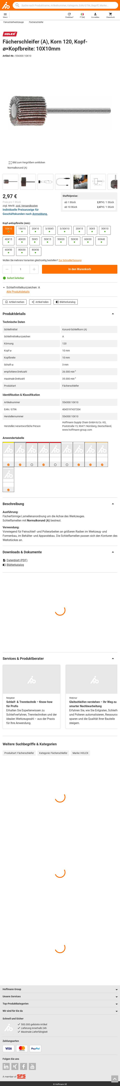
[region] (60, 181)
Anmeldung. (40, 214)
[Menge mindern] (7, 269)
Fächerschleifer (36, 22)
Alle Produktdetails (18, 291)
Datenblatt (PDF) (15, 560)
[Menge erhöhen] (34, 269)
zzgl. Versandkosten (27, 205)
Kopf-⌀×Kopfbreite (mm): (16, 223)
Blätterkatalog (65, 302)
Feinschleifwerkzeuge (13, 22)
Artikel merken (14, 302)
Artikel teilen (40, 302)
